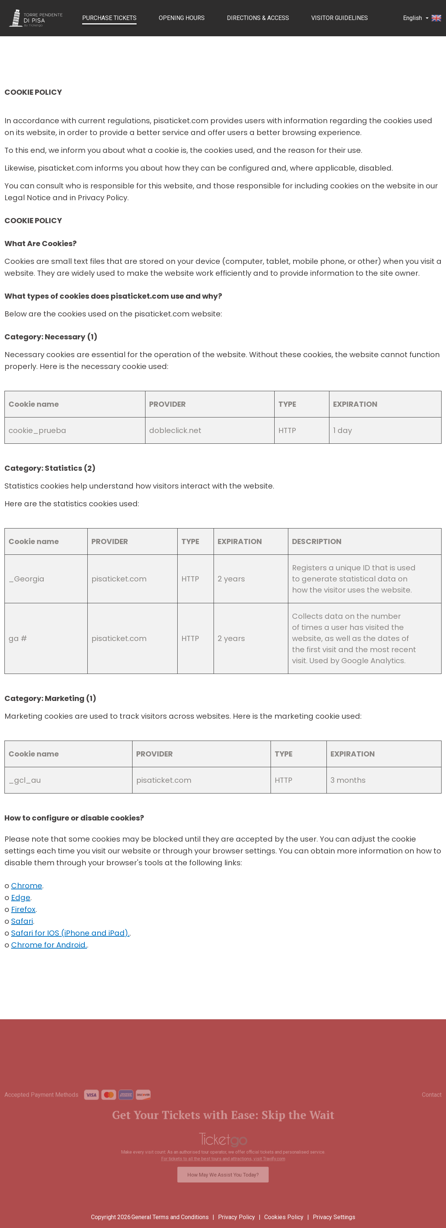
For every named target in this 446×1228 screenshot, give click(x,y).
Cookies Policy (284, 1217)
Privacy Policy (236, 1217)
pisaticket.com (119, 579)
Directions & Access (258, 17)
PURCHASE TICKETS (109, 17)
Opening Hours (182, 17)
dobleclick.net (175, 430)
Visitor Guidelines (339, 17)
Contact (432, 1106)
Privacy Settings (334, 1217)
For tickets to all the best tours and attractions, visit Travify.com (223, 1156)
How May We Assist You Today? (223, 1169)
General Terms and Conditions (170, 1217)
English (422, 18)
